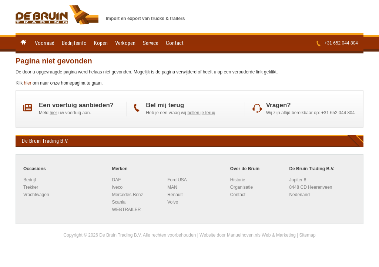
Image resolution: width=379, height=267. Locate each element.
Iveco (117, 187)
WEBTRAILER (126, 209)
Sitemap (307, 235)
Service (150, 43)
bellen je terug (201, 112)
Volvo (172, 202)
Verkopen (125, 43)
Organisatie (241, 187)
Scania (118, 202)
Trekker (30, 187)
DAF (116, 179)
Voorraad (44, 43)
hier (27, 83)
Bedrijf (29, 179)
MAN (172, 187)
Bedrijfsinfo (74, 43)
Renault (174, 194)
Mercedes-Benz (127, 194)
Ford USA (177, 179)
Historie (237, 179)
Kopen (101, 43)
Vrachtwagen (36, 194)
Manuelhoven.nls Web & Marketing (261, 235)
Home (23, 42)
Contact (175, 43)
